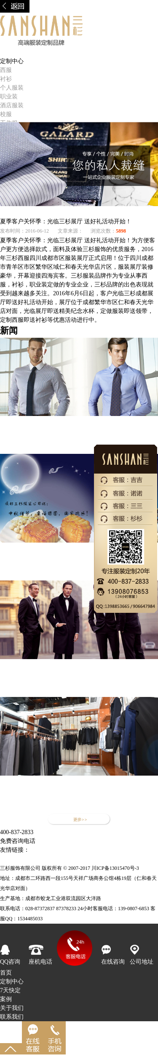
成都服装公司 (60, 859)
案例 (6, 999)
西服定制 (135, 850)
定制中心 (12, 981)
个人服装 (12, 88)
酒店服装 (12, 105)
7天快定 (10, 990)
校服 (6, 114)
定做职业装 (44, 850)
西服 (6, 70)
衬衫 (6, 79)
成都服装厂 (94, 859)
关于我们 (12, 1008)
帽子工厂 (71, 850)
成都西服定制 (103, 850)
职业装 (9, 96)
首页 (6, 52)
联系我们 (12, 1017)
